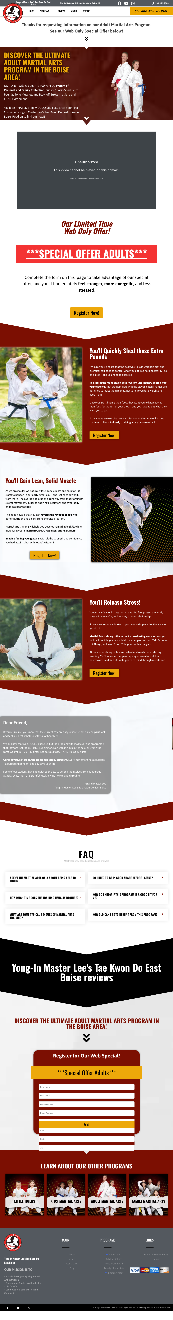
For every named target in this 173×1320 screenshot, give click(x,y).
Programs (46, 11)
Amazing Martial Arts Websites (159, 1316)
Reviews (61, 11)
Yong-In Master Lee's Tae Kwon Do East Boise (33, 3)
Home (31, 11)
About (74, 11)
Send (86, 1130)
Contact (86, 11)
